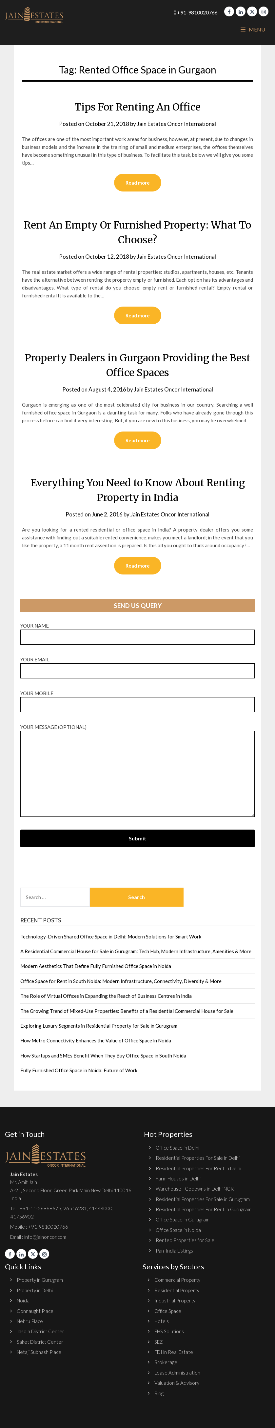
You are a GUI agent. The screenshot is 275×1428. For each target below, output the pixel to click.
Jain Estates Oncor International (176, 123)
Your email (137, 665)
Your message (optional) (137, 771)
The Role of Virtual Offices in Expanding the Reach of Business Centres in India (106, 996)
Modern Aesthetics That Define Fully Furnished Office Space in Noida (95, 966)
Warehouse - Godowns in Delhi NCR (195, 1189)
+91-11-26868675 (40, 1208)
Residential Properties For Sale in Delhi (198, 1158)
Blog (159, 1393)
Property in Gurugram (40, 1280)
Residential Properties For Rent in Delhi (198, 1168)
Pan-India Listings (174, 1251)
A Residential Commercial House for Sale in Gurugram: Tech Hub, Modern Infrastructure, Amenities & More (135, 951)
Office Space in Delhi (177, 1148)
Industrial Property (174, 1300)
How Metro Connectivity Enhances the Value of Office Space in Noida (95, 1040)
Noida (23, 1300)
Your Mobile (137, 699)
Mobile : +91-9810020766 (39, 1227)
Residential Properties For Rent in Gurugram (203, 1209)
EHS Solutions (169, 1331)
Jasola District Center (40, 1331)
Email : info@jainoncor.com (38, 1237)
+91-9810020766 (196, 12)
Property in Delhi (35, 1290)
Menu (253, 29)
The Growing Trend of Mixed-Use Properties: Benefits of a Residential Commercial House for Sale (126, 1011)
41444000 (100, 1208)
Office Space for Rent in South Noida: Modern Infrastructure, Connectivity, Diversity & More (121, 981)
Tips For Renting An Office (137, 107)
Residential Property (176, 1290)
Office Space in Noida (178, 1230)
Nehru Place (30, 1321)
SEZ (158, 1342)
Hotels (161, 1321)
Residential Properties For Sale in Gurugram (203, 1199)
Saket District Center (40, 1342)
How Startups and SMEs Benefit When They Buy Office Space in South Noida (103, 1055)
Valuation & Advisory (176, 1383)
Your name (137, 631)
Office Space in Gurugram (182, 1219)
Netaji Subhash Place (39, 1352)
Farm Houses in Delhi (178, 1178)
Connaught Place (35, 1311)
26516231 (75, 1208)
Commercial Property (177, 1280)
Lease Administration (177, 1373)
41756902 (22, 1216)
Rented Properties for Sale (185, 1240)
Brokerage (165, 1362)
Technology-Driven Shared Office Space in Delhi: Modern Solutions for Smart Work (110, 936)
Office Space (167, 1311)
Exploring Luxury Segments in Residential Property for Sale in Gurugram (98, 1026)
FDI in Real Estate (173, 1352)
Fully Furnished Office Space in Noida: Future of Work (78, 1070)
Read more (138, 183)
